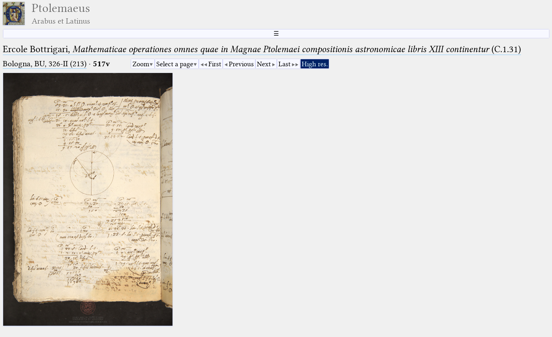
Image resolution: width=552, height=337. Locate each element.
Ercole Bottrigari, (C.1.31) (262, 49)
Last (284, 64)
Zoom (140, 64)
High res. (315, 64)
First (214, 64)
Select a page (174, 64)
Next (264, 64)
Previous (241, 64)
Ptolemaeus (61, 13)
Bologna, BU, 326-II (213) (45, 63)
